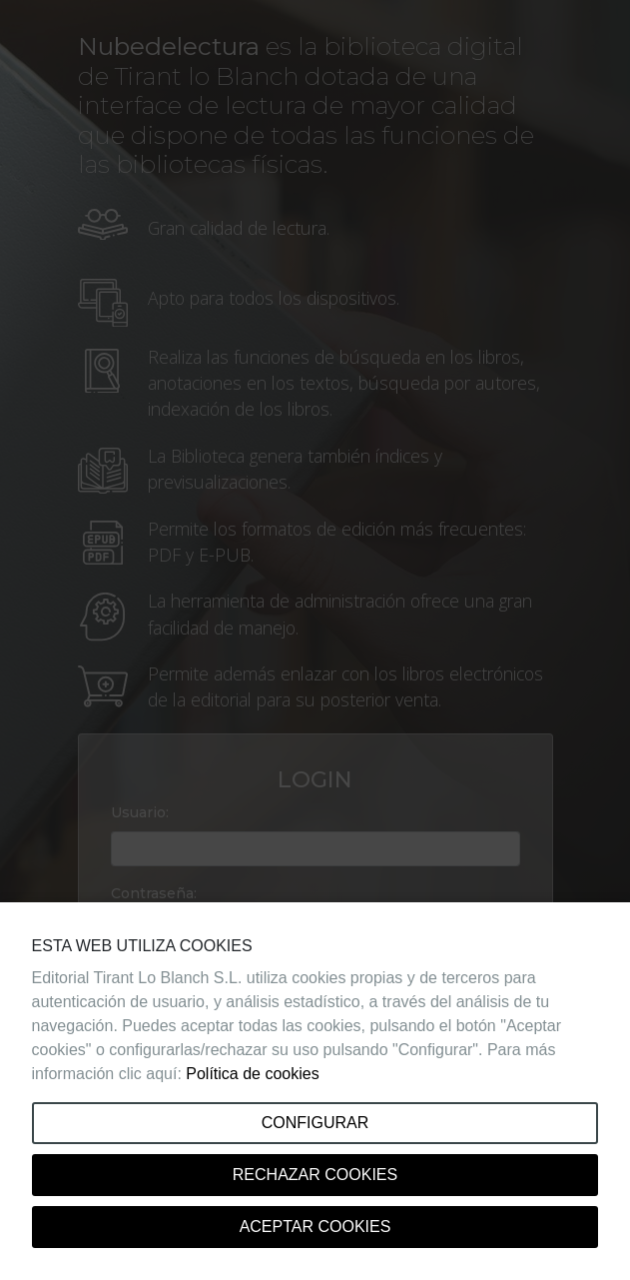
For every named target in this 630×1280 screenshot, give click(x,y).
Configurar (315, 1122)
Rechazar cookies (315, 1174)
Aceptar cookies (315, 1226)
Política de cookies (252, 1073)
